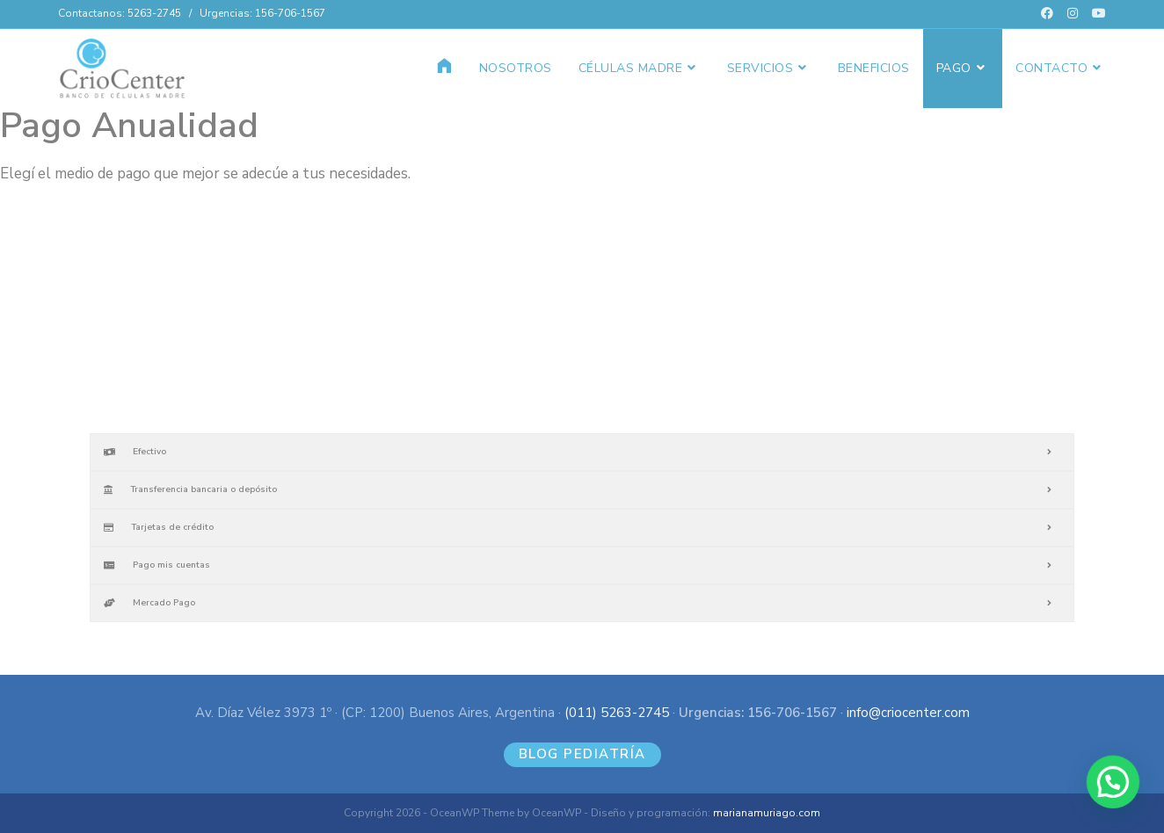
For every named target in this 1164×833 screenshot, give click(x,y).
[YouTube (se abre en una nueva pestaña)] (1095, 14)
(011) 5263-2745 (616, 712)
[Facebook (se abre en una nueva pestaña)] (1047, 14)
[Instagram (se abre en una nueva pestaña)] (1072, 14)
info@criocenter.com (908, 712)
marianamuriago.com (766, 813)
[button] (1115, 790)
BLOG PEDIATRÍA (582, 754)
